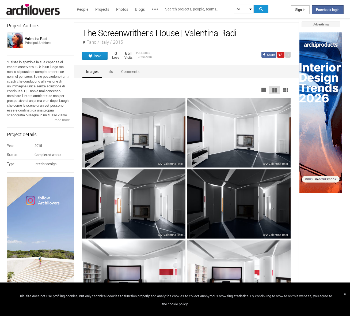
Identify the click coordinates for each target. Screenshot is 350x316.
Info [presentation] (109, 71)
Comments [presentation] (131, 71)
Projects (102, 9)
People (82, 9)
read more (62, 119)
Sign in (300, 9)
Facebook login (327, 9)
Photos (122, 9)
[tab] (92, 71)
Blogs (140, 9)
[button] (263, 90)
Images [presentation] (92, 71)
